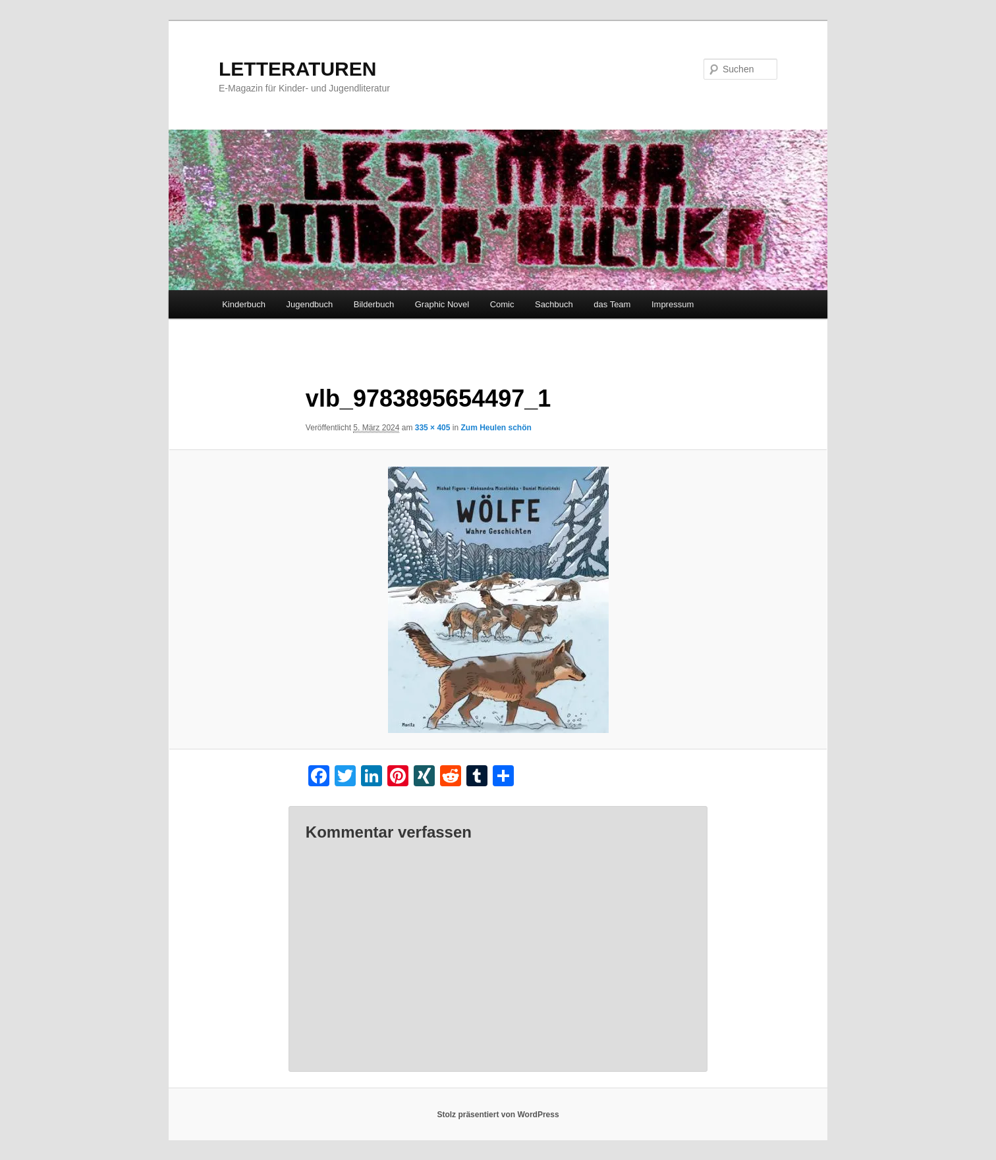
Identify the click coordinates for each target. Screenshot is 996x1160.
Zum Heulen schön (495, 427)
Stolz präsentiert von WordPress (498, 1114)
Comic (502, 304)
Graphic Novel (442, 304)
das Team (612, 304)
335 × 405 (433, 427)
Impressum (672, 304)
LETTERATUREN (297, 69)
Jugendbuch (309, 304)
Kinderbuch (243, 304)
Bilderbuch (374, 304)
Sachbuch (554, 304)
